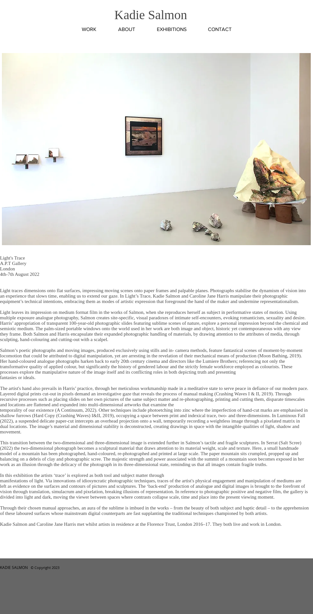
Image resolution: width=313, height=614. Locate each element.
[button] (156, 149)
